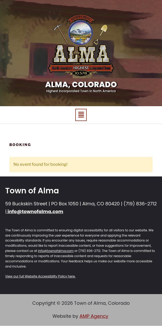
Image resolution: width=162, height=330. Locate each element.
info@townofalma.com (34, 211)
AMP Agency (93, 316)
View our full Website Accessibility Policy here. (40, 276)
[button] (81, 115)
